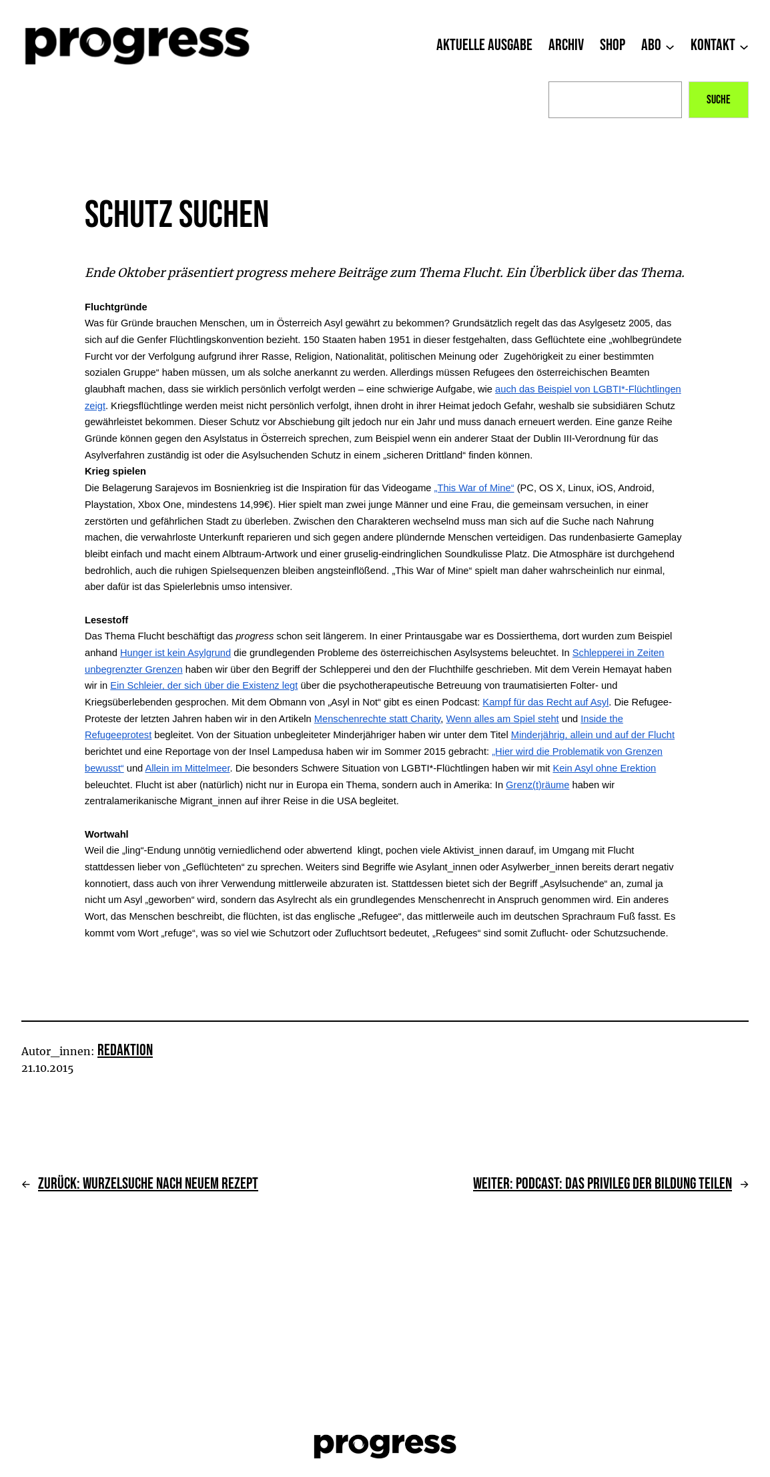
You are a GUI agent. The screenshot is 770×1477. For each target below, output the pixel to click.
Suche (719, 100)
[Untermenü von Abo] (670, 46)
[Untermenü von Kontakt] (744, 46)
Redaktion (125, 1050)
